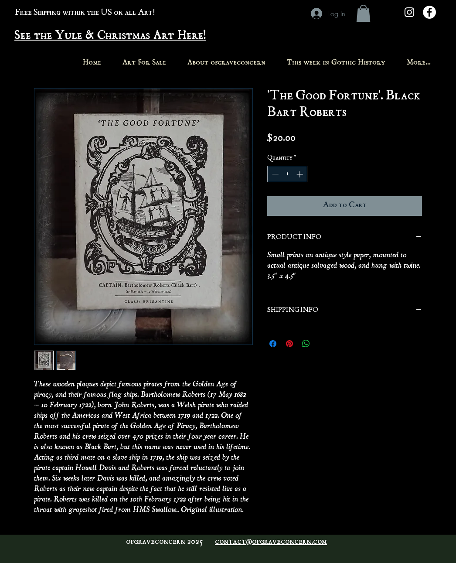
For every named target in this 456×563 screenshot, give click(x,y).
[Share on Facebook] (273, 343)
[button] (363, 13)
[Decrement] (274, 174)
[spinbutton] (287, 174)
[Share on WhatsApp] (306, 343)
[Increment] (300, 174)
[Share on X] (322, 343)
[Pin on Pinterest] (289, 343)
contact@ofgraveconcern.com (271, 542)
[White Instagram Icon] (409, 12)
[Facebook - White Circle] (429, 12)
